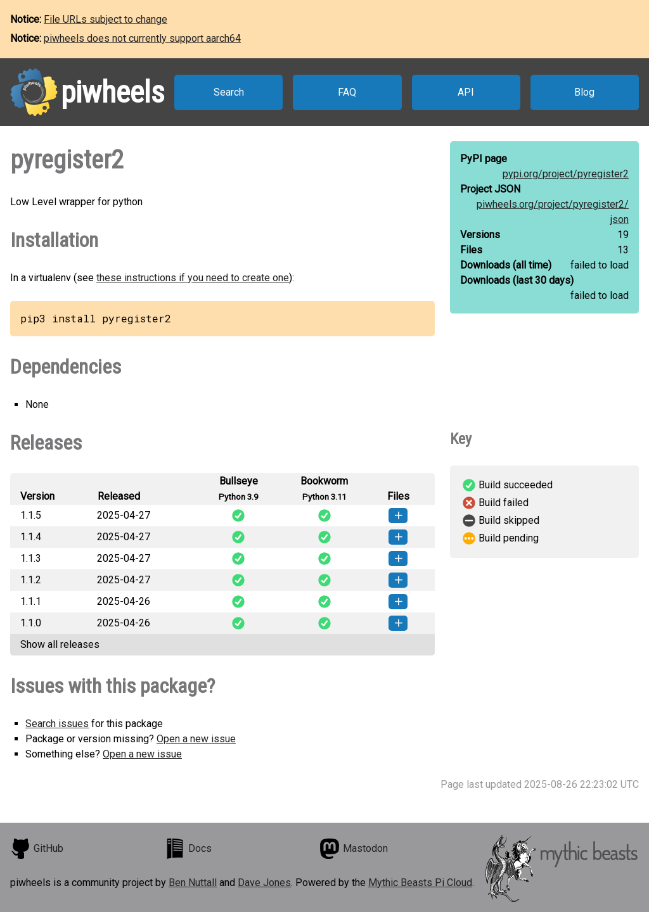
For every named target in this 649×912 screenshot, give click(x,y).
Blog (584, 92)
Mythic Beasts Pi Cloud (420, 883)
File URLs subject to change (105, 19)
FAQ (347, 92)
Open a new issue (196, 739)
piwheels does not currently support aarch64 (142, 38)
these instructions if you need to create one (192, 278)
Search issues (57, 724)
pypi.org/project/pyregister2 (566, 174)
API (466, 92)
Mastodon (353, 849)
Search (229, 92)
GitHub (36, 849)
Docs (188, 849)
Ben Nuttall (193, 883)
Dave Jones (264, 883)
